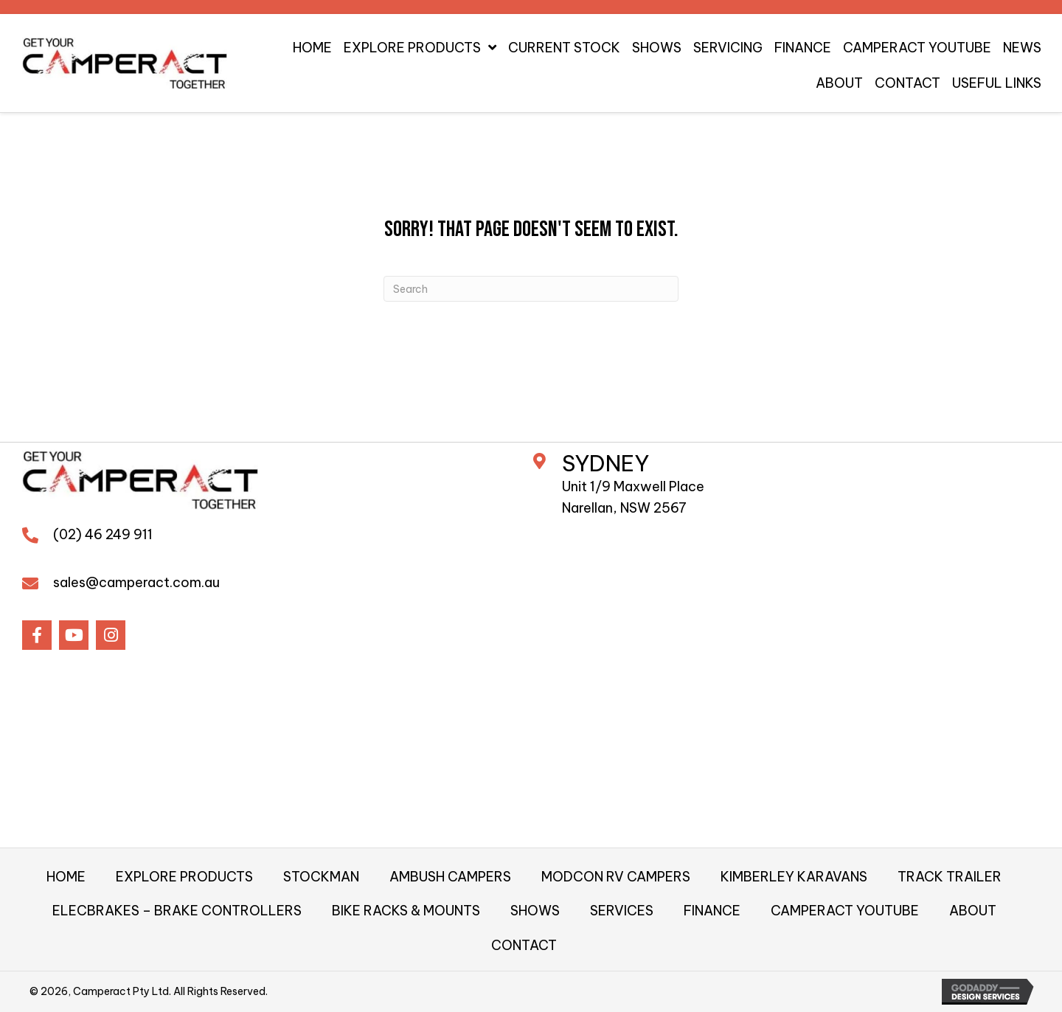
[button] (37, 635)
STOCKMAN (321, 876)
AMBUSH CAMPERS (450, 876)
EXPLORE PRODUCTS (184, 876)
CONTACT (524, 945)
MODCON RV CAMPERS (615, 876)
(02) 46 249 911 (103, 534)
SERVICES (621, 910)
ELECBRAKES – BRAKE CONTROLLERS (177, 910)
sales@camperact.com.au (136, 582)
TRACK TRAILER (950, 876)
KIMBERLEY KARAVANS (794, 876)
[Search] (531, 289)
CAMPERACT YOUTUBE (845, 910)
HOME (66, 876)
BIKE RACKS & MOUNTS (406, 910)
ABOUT (972, 910)
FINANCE (712, 910)
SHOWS (535, 910)
